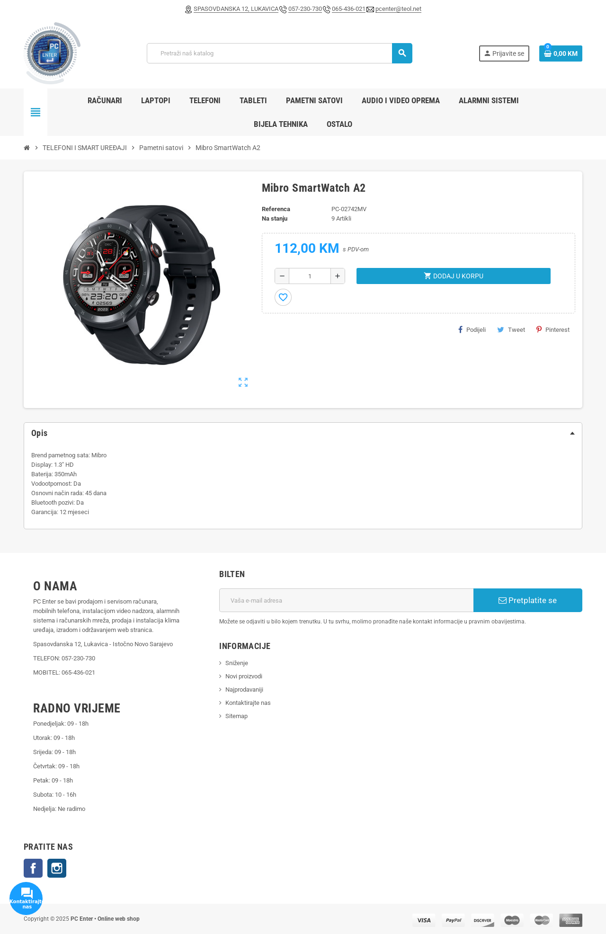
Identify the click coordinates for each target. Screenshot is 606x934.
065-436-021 (348, 8)
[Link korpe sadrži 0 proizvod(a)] (560, 53)
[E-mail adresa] (346, 600)
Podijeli (472, 329)
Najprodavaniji (244, 689)
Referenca (276, 209)
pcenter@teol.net (398, 8)
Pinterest (553, 329)
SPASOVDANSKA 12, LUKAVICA (236, 8)
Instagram (56, 868)
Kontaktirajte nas (248, 702)
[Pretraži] (279, 53)
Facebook (33, 868)
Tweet (511, 329)
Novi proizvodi (243, 676)
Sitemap (236, 716)
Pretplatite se (528, 600)
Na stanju (274, 218)
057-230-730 (305, 8)
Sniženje (236, 663)
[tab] (303, 433)
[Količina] (310, 276)
